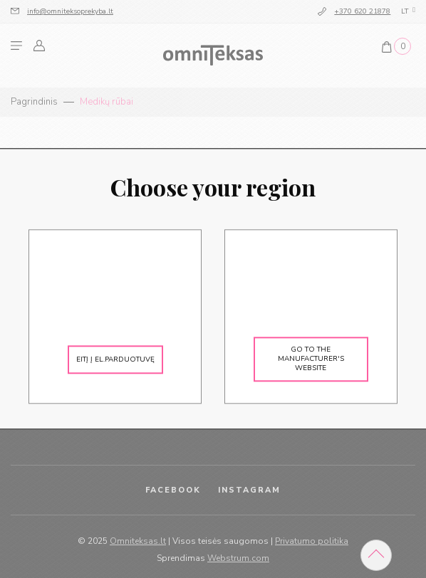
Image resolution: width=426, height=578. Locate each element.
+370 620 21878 (362, 11)
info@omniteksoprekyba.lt (70, 11)
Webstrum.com (238, 558)
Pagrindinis (34, 101)
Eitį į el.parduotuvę (115, 359)
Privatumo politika (311, 541)
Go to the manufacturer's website (311, 359)
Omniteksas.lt (138, 541)
